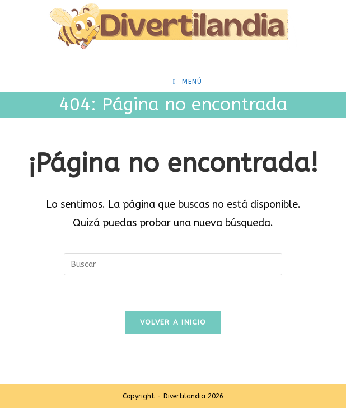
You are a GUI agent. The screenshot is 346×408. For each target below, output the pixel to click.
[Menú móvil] (187, 81)
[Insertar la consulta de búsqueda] (173, 264)
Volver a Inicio (173, 322)
